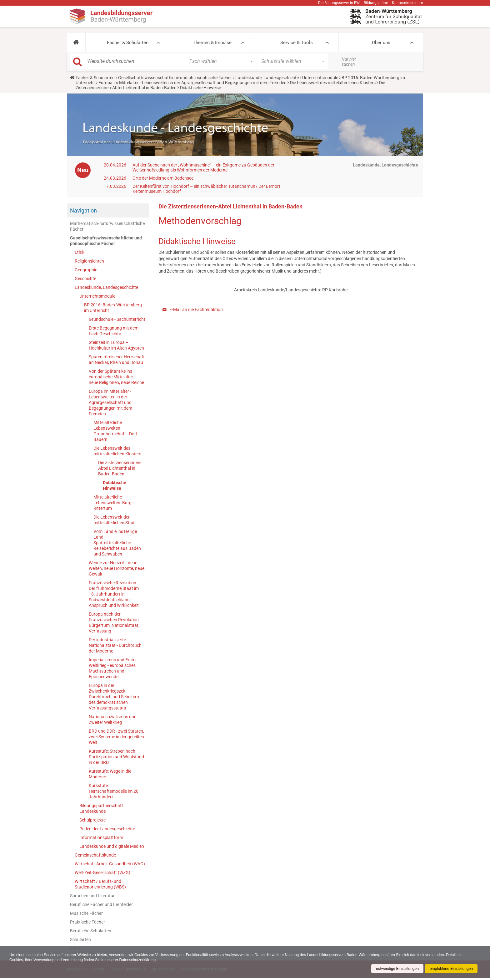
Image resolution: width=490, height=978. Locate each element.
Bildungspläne (376, 3)
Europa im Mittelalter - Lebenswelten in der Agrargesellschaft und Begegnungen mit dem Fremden (192, 82)
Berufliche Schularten (90, 930)
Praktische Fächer (87, 921)
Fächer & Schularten (127, 42)
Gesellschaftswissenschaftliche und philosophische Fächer (175, 77)
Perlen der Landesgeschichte (107, 828)
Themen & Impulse (212, 42)
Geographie (86, 269)
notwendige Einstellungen (397, 968)
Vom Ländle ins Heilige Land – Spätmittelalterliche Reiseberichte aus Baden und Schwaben (117, 542)
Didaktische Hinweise (114, 485)
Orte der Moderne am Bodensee (162, 178)
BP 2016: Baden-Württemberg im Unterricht (113, 307)
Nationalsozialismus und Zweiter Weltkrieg (113, 719)
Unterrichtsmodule (320, 77)
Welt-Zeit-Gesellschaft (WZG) (102, 872)
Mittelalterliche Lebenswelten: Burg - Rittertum (113, 502)
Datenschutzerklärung (137, 960)
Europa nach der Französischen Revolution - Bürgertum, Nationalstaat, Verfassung (115, 622)
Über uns (381, 42)
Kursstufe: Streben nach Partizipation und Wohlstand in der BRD (116, 757)
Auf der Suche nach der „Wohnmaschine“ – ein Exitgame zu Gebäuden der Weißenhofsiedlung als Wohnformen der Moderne (203, 167)
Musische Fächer (86, 913)
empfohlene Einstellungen (451, 968)
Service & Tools (296, 42)
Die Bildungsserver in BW (339, 3)
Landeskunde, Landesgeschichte (267, 77)
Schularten (80, 939)
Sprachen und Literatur (92, 895)
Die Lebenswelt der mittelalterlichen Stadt (114, 520)
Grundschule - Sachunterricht (117, 319)
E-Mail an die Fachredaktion (196, 309)
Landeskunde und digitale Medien (111, 846)
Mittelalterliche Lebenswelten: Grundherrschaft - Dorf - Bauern (116, 431)
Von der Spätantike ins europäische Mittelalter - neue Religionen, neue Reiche (116, 377)
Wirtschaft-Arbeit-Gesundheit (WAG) (110, 863)
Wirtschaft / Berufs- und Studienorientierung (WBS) (100, 884)
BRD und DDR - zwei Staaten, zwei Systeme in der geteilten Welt (116, 737)
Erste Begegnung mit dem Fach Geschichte (113, 330)
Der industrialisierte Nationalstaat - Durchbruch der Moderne (115, 645)
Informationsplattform (101, 837)
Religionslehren (89, 261)
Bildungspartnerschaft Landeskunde (101, 808)
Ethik (79, 252)
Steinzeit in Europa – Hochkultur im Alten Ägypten (116, 345)
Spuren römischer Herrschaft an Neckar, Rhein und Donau (117, 359)
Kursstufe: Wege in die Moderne (110, 774)
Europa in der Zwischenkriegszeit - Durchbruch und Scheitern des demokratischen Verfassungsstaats (114, 696)
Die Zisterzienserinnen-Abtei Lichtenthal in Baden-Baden (120, 468)
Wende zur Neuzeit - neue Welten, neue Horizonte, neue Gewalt (116, 568)
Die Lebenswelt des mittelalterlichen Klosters (333, 82)
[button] (76, 42)
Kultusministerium (407, 3)
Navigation (83, 210)
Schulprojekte (92, 819)
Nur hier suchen (349, 62)
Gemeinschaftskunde (95, 855)
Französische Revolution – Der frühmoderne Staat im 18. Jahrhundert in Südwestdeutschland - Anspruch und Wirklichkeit (114, 594)
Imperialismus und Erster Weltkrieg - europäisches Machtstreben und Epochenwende (113, 668)
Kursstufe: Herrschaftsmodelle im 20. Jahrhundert (114, 791)
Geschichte (85, 278)
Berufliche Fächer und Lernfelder (101, 904)
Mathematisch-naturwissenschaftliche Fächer (107, 226)
